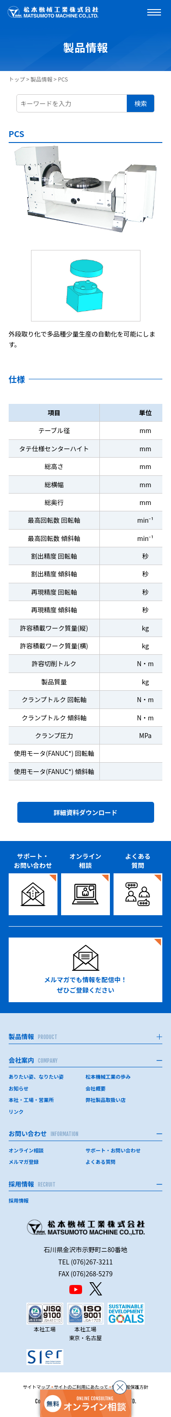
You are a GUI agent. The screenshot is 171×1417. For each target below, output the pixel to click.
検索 (140, 103)
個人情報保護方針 (130, 1386)
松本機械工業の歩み (108, 1076)
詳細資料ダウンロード (86, 812)
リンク (16, 1111)
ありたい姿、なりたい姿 (36, 1076)
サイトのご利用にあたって (81, 1386)
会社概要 (96, 1088)
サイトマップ (36, 1386)
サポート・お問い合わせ (113, 1150)
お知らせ (19, 1088)
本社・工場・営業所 (31, 1099)
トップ (17, 79)
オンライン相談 (26, 1150)
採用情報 (19, 1200)
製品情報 (41, 79)
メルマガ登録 (24, 1161)
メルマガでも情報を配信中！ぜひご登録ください (85, 969)
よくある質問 (101, 1161)
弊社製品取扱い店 (106, 1099)
